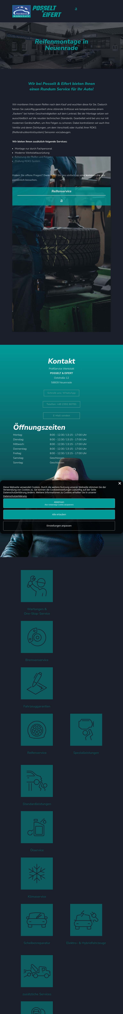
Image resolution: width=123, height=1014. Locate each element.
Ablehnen (59, 503)
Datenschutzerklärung (15, 496)
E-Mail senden (61, 415)
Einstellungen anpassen (59, 525)
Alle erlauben (59, 514)
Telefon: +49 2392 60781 (61, 404)
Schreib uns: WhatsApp (61, 393)
